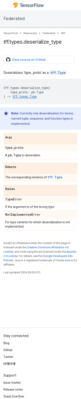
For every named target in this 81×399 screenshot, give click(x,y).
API (63, 33)
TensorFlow (10, 33)
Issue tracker (12, 382)
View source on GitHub (26, 59)
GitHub (8, 350)
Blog (6, 343)
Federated (14, 18)
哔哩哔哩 (9, 364)
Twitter (8, 357)
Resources (30, 33)
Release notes (13, 389)
